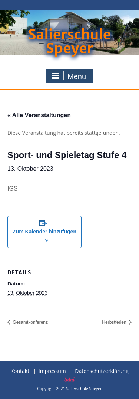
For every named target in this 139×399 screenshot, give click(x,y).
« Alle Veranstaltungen (39, 115)
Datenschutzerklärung (101, 371)
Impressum (52, 371)
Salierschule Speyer (69, 41)
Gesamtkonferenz (29, 322)
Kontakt (19, 371)
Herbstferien (115, 322)
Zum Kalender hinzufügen (44, 231)
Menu (68, 75)
